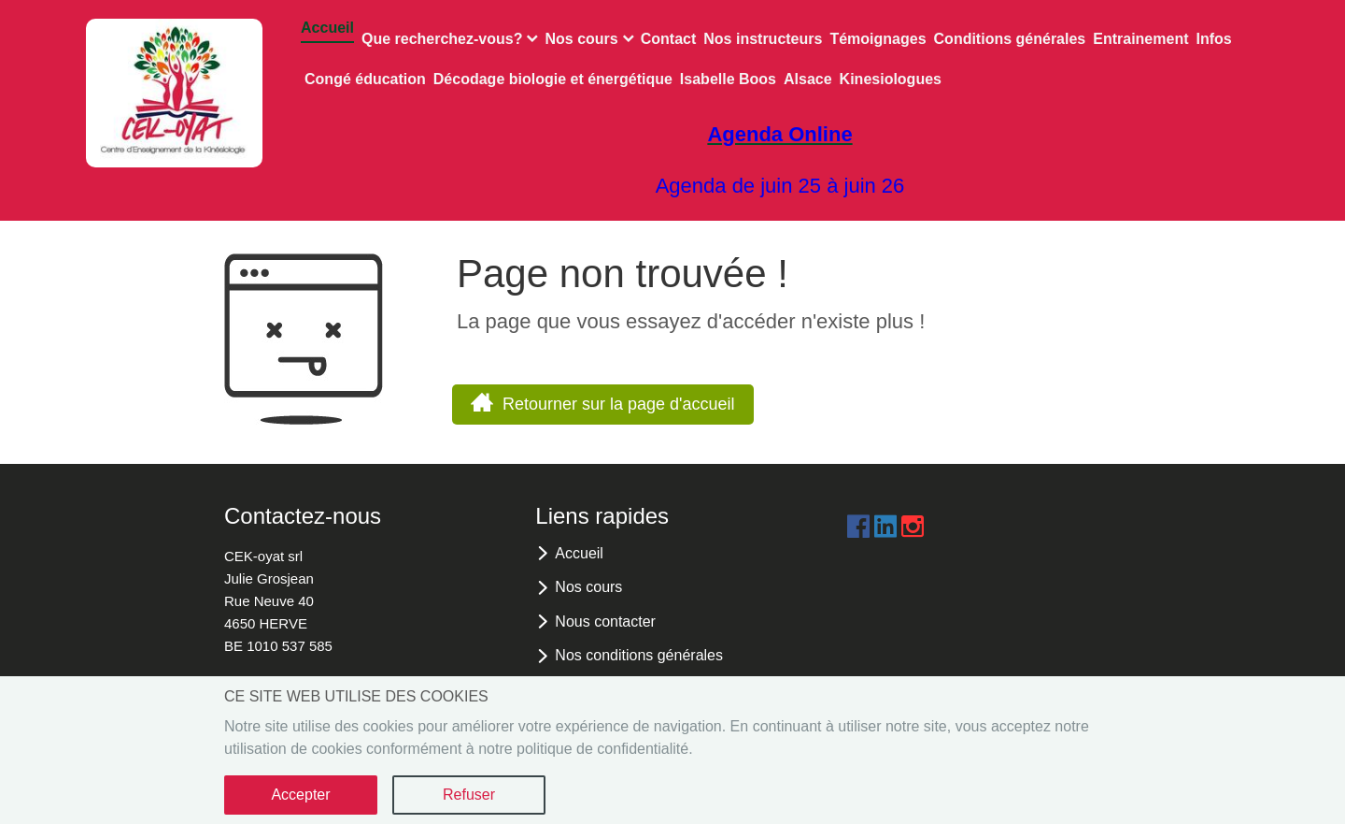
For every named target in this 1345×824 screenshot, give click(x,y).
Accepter (300, 794)
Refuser (469, 794)
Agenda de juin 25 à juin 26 (780, 185)
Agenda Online (779, 134)
